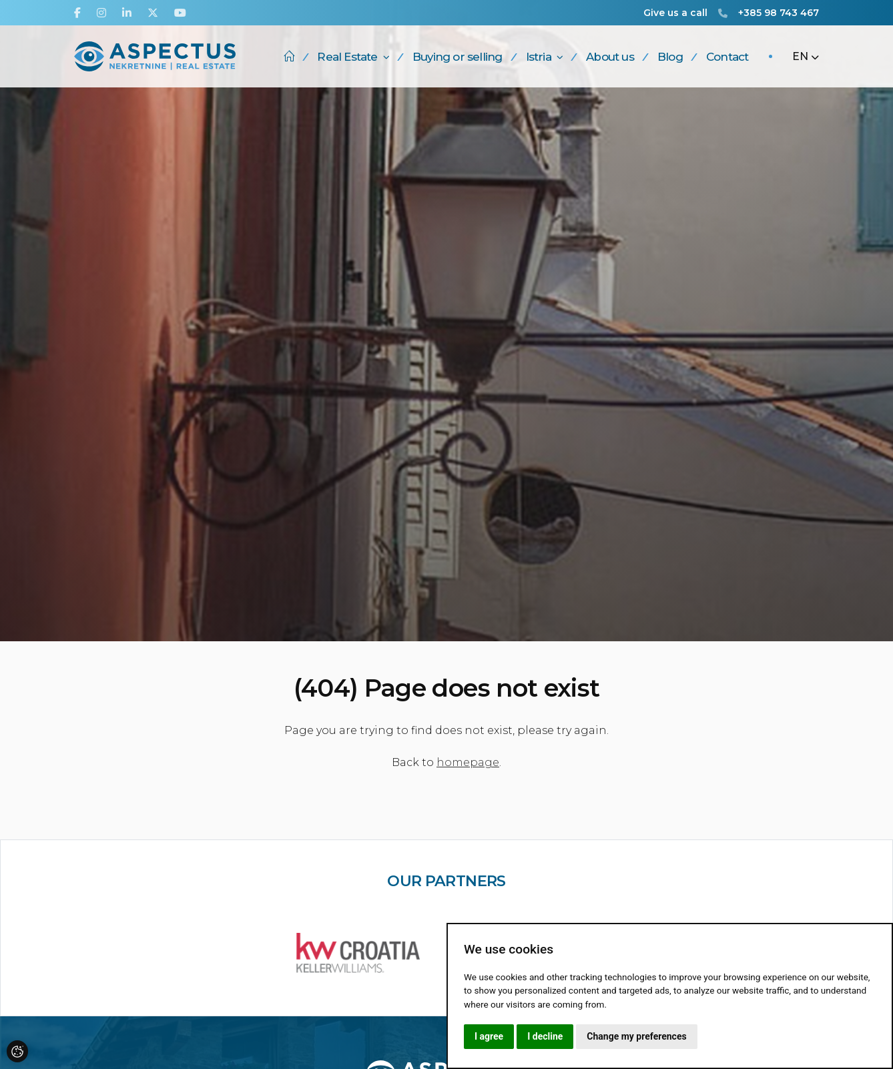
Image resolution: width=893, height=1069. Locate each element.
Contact (727, 56)
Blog (670, 56)
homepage (467, 762)
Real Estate (352, 56)
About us (610, 56)
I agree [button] (489, 1036)
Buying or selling (457, 56)
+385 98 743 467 (778, 13)
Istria (544, 56)
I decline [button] (545, 1036)
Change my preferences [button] (636, 1036)
